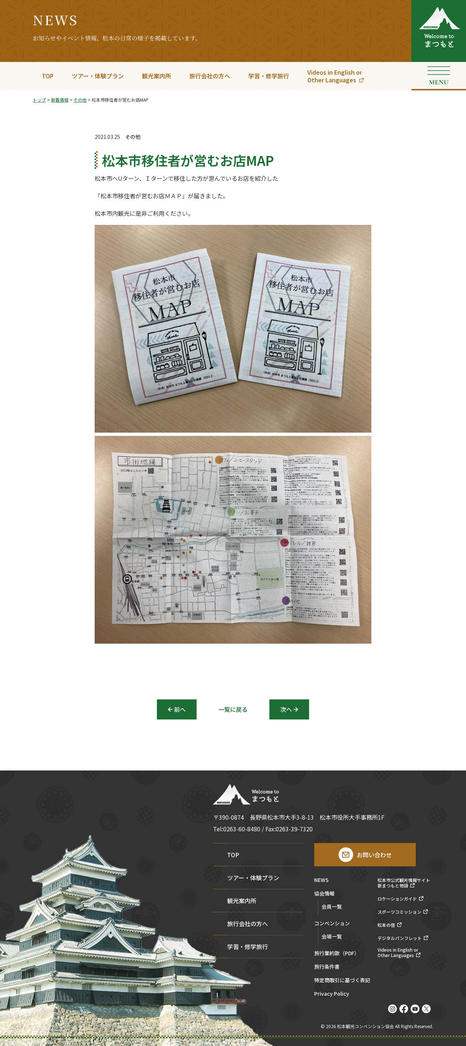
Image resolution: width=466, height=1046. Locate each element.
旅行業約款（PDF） (336, 954)
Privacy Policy (331, 994)
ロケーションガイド (397, 899)
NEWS (321, 880)
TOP (48, 75)
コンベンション (332, 924)
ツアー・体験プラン (98, 75)
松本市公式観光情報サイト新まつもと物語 (404, 883)
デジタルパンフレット (400, 938)
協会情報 (324, 894)
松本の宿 (386, 925)
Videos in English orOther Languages (334, 76)
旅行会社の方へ (209, 75)
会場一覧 (331, 936)
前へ (180, 709)
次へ (286, 709)
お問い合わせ (374, 854)
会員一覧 (331, 906)
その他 (133, 136)
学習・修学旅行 (268, 75)
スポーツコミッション (399, 912)
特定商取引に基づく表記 (342, 980)
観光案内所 (156, 75)
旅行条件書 (327, 967)
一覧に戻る (233, 709)
